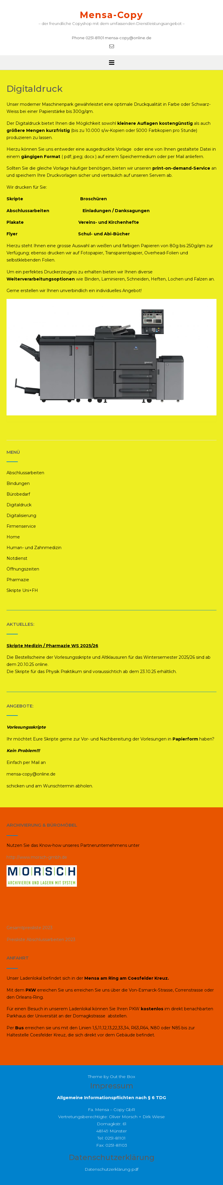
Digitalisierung (21, 515)
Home (13, 537)
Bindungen (18, 483)
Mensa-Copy (111, 15)
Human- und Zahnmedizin (34, 547)
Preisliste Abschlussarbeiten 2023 (41, 939)
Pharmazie (18, 579)
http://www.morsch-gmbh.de (37, 857)
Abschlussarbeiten (25, 472)
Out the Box (122, 1076)
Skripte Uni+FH (22, 590)
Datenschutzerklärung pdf (111, 1169)
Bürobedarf (18, 494)
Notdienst (17, 558)
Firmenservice (21, 526)
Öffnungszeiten (23, 569)
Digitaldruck (19, 505)
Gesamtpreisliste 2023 (30, 927)
